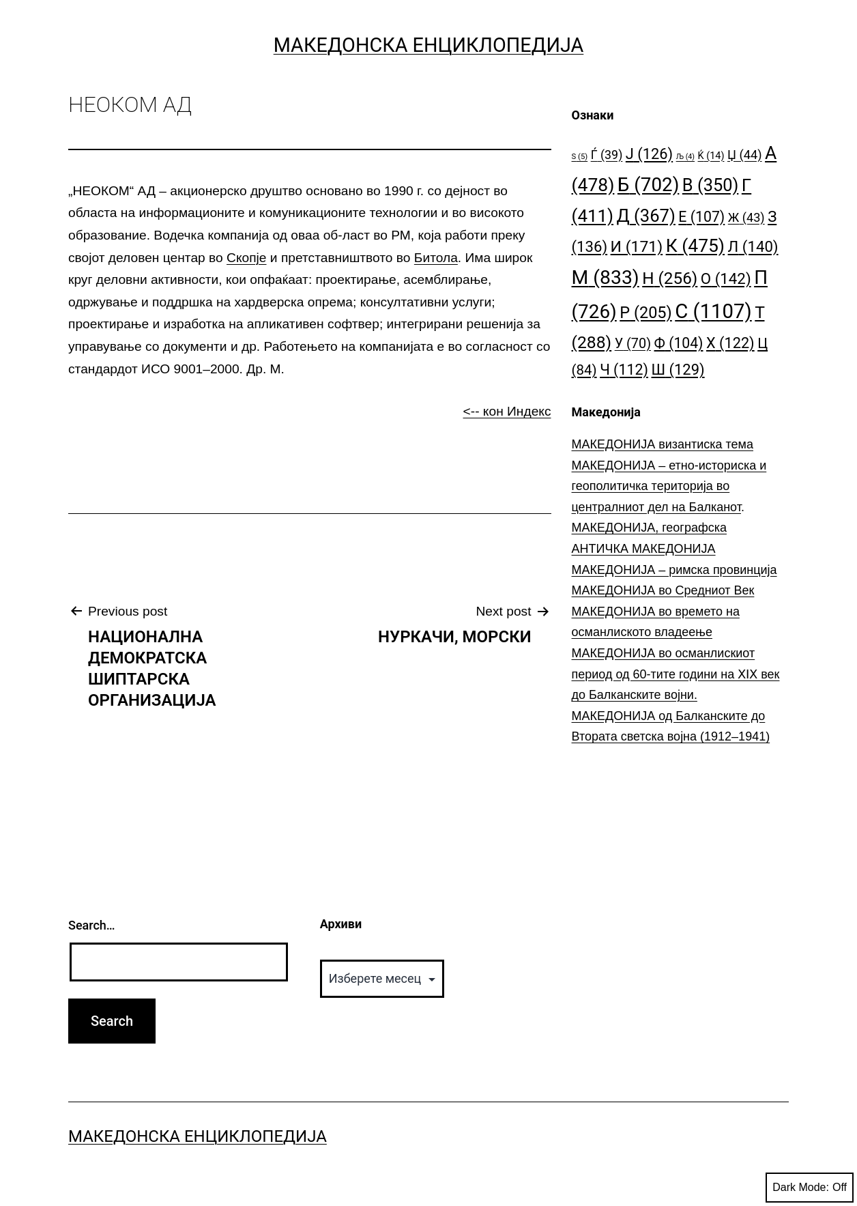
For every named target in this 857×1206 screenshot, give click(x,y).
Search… (91, 925)
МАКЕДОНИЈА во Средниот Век (663, 590)
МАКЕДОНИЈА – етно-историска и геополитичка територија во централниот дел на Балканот (669, 486)
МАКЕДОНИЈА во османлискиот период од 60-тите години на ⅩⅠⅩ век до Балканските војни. (676, 674)
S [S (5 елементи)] (580, 156)
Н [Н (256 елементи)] (669, 278)
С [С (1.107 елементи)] (713, 311)
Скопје (246, 257)
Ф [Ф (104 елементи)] (678, 342)
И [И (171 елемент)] (637, 247)
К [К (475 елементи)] (695, 245)
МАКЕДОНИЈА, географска (649, 527)
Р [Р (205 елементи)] (646, 312)
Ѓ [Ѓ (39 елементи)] (607, 154)
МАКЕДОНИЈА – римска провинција (674, 570)
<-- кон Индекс (507, 411)
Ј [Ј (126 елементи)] (649, 153)
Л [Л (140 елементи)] (753, 246)
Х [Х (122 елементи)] (730, 342)
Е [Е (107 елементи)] (701, 216)
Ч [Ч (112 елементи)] (624, 369)
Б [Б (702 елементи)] (649, 184)
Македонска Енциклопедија (429, 45)
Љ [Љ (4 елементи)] (685, 156)
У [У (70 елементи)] (633, 343)
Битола (436, 257)
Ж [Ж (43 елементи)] (746, 217)
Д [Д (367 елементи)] (646, 215)
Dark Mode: (809, 1187)
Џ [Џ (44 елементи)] (744, 154)
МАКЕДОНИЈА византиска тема (662, 444)
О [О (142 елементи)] (726, 278)
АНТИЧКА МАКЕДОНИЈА (644, 549)
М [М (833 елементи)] (605, 277)
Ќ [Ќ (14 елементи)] (711, 156)
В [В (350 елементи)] (710, 185)
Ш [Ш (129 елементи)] (678, 369)
